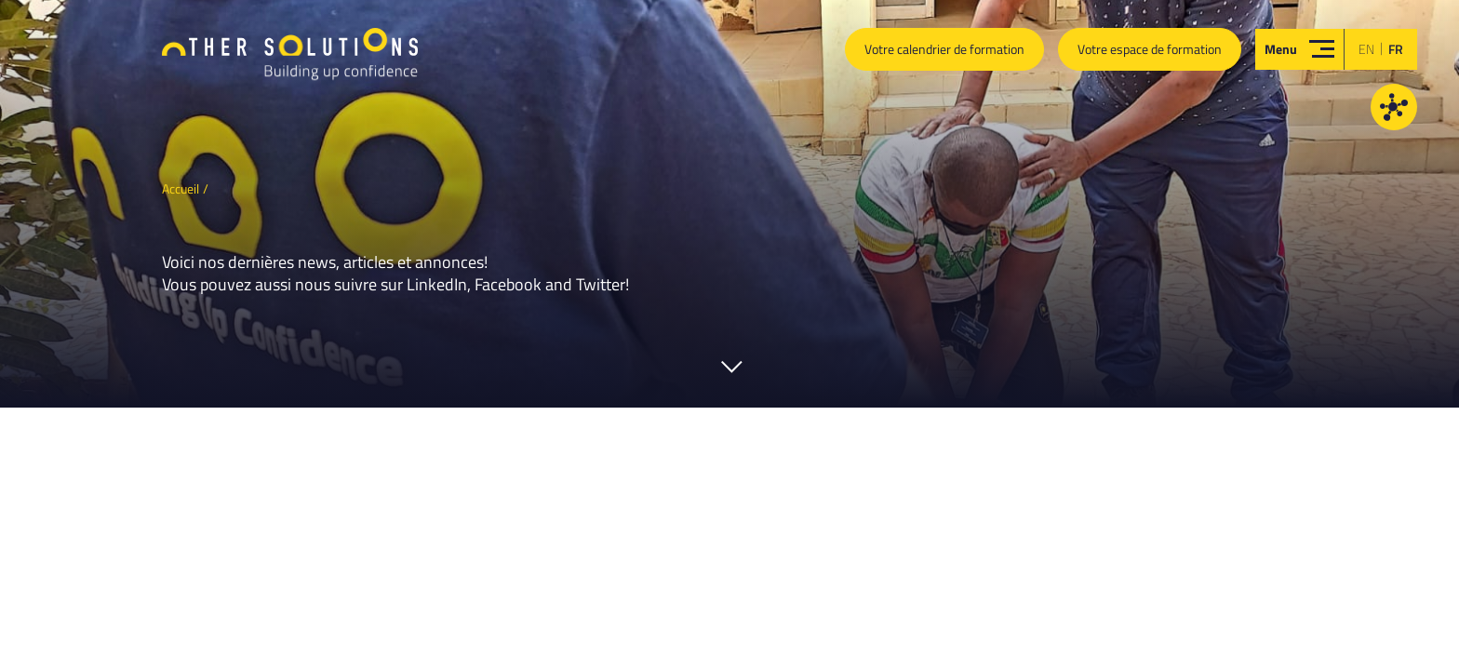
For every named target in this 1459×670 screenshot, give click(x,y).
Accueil (180, 188)
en (1366, 49)
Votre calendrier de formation (944, 49)
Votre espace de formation (1150, 49)
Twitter (600, 284)
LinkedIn (437, 284)
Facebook (508, 284)
